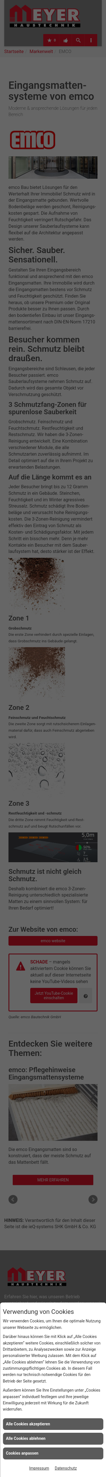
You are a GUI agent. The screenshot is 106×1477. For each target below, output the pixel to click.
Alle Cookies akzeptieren (28, 1424)
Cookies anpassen (22, 1453)
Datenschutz (66, 1468)
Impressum (39, 1468)
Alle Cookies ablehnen (26, 1438)
